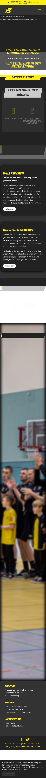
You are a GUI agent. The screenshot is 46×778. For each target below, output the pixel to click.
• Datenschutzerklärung (14, 726)
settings (27, 769)
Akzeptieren (9, 774)
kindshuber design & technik (28, 746)
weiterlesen (9, 209)
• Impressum (10, 723)
